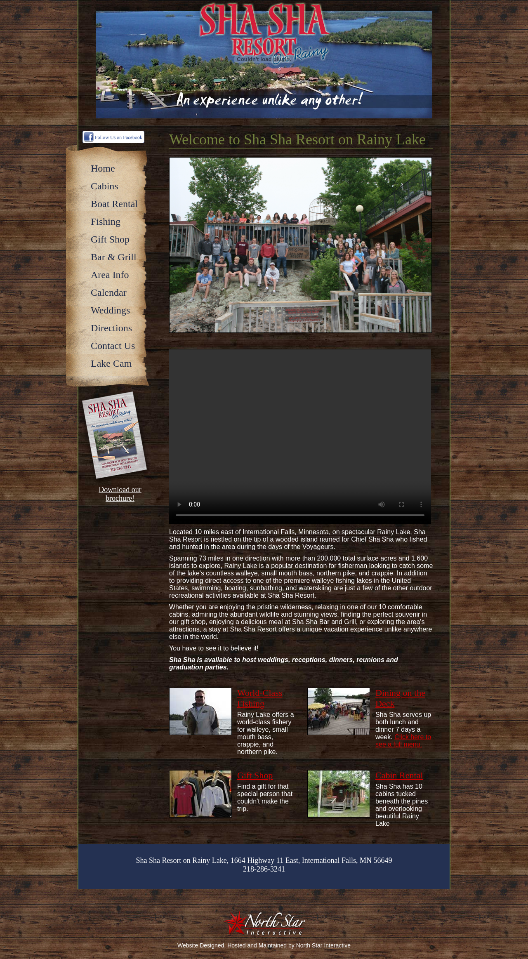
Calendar (109, 292)
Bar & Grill (114, 257)
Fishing (105, 221)
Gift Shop (110, 239)
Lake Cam (111, 363)
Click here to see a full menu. (403, 740)
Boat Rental (114, 203)
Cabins (104, 186)
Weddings (110, 310)
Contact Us (113, 345)
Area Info (110, 274)
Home (103, 168)
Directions (111, 328)
